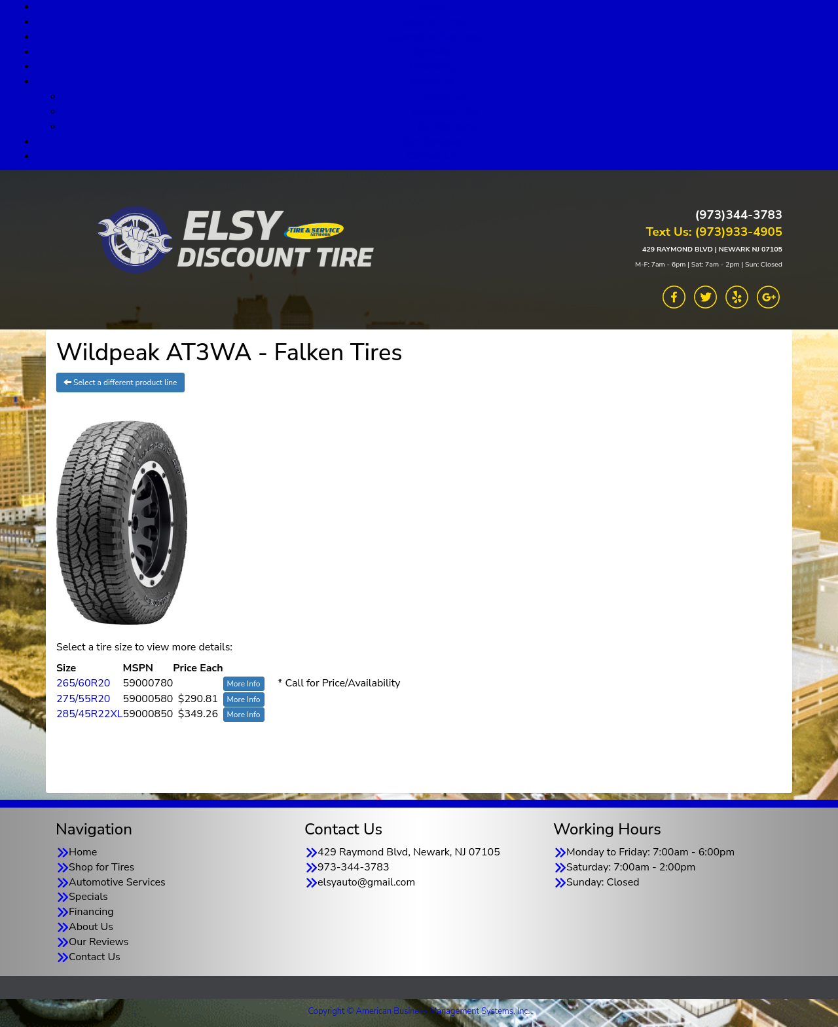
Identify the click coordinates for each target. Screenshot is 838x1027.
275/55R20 (83, 699)
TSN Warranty (445, 126)
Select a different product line (120, 382)
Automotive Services (432, 36)
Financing (432, 66)
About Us (432, 81)
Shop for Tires (432, 21)
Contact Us (432, 156)
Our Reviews (432, 141)
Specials (432, 52)
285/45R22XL (89, 714)
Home (83, 852)
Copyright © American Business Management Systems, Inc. (419, 1011)
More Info (244, 684)
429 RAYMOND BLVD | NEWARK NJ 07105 (712, 249)
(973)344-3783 (738, 214)
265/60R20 (83, 683)
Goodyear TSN (445, 111)
